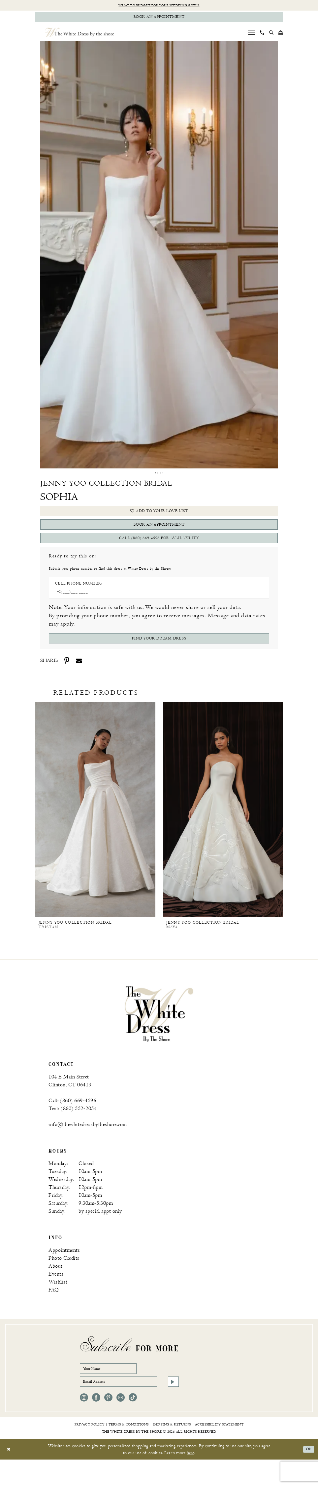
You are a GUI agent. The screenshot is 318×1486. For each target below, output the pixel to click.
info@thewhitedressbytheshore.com (87, 1145)
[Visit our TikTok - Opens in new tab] (133, 1424)
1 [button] (154, 477)
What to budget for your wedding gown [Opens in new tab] (159, 5)
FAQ (53, 1310)
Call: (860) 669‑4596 (72, 1121)
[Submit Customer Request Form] (159, 657)
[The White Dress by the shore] (79, 36)
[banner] (159, 1033)
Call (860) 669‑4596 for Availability (159, 552)
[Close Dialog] (10, 1475)
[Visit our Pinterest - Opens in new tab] (108, 1424)
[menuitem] (252, 36)
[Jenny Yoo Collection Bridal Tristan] (95, 829)
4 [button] (164, 477)
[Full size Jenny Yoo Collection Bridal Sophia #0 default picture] (159, 258)
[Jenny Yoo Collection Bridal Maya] (223, 829)
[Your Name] (116, 1390)
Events (55, 1294)
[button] (252, 36)
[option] (95, 835)
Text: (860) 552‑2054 (72, 1129)
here (190, 1479)
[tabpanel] (159, 258)
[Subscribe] (172, 1406)
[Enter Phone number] (155, 608)
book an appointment (159, 535)
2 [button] (157, 477)
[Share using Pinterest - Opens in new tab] (66, 680)
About (55, 1286)
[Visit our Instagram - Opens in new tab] (84, 1424)
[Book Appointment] (159, 19)
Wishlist (57, 1302)
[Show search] (271, 36)
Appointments (64, 1270)
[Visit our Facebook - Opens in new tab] (96, 1424)
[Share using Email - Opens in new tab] (79, 680)
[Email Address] (129, 1406)
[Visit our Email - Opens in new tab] (120, 1424)
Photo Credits (64, 1278)
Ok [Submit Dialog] (307, 1475)
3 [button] (161, 477)
